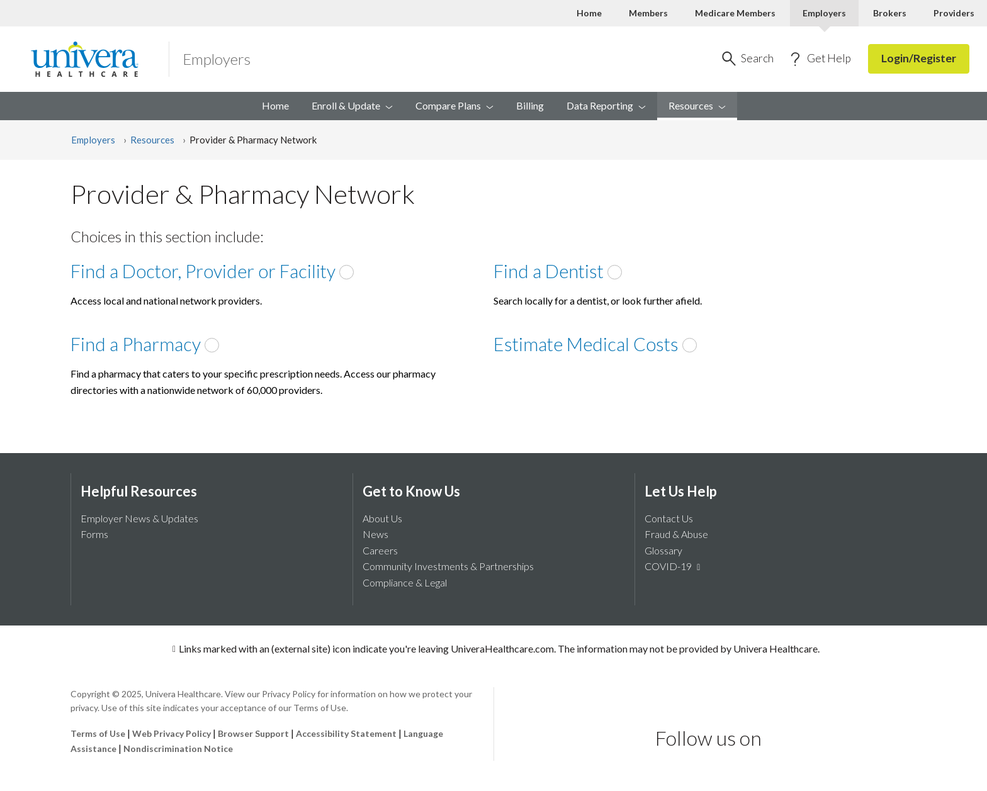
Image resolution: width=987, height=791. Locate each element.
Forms (94, 534)
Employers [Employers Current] (824, 13)
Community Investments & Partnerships (448, 566)
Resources (152, 139)
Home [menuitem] (275, 105)
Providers (953, 13)
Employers (93, 139)
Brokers (889, 13)
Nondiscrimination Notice (178, 748)
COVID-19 (674, 566)
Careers (380, 550)
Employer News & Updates (139, 518)
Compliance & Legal (405, 582)
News (375, 534)
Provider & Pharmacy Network (253, 139)
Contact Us (669, 518)
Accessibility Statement (346, 733)
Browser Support (253, 733)
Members (648, 13)
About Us (382, 518)
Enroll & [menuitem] (352, 105)
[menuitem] (697, 106)
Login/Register (918, 58)
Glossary (663, 550)
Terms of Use (97, 733)
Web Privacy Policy (171, 733)
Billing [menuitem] (530, 105)
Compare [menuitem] (454, 105)
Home (589, 13)
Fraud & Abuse (676, 534)
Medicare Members (735, 13)
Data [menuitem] (606, 105)
